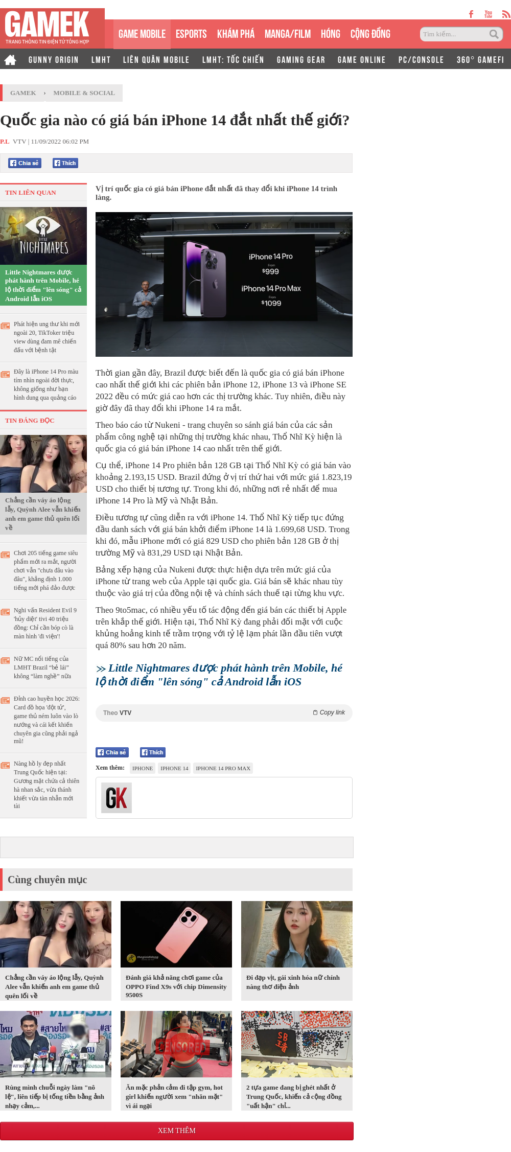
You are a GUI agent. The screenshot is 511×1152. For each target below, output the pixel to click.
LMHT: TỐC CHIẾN (233, 58)
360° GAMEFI (480, 58)
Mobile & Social (84, 93)
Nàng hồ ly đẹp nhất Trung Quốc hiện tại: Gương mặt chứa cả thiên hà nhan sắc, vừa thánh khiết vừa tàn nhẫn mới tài (46, 785)
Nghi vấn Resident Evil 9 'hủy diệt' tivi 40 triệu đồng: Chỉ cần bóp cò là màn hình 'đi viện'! (45, 623)
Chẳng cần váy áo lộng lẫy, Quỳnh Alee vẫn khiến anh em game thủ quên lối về (43, 514)
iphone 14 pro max (223, 768)
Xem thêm (177, 1131)
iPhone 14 (174, 768)
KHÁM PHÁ (235, 32)
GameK (23, 93)
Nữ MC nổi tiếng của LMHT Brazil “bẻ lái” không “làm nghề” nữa (42, 667)
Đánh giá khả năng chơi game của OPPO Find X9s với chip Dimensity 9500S (176, 986)
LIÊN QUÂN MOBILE (156, 58)
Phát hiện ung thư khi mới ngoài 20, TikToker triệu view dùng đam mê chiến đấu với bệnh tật (47, 337)
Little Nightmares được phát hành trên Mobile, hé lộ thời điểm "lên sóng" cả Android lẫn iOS (43, 285)
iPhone (142, 768)
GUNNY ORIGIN (54, 58)
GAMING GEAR (301, 58)
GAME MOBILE (142, 32)
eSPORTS (191, 32)
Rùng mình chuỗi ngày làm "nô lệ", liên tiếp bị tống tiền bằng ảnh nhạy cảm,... (54, 1097)
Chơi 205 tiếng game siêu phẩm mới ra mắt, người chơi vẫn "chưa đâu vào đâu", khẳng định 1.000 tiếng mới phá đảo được (46, 570)
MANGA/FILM (288, 32)
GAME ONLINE (362, 58)
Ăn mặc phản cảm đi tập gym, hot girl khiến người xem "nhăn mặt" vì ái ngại (174, 1097)
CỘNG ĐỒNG (370, 32)
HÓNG (330, 32)
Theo (224, 713)
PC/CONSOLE (422, 58)
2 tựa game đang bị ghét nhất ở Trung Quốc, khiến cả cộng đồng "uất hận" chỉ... (294, 1097)
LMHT (101, 58)
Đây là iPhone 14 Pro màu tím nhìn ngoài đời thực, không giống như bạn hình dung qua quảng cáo (46, 384)
